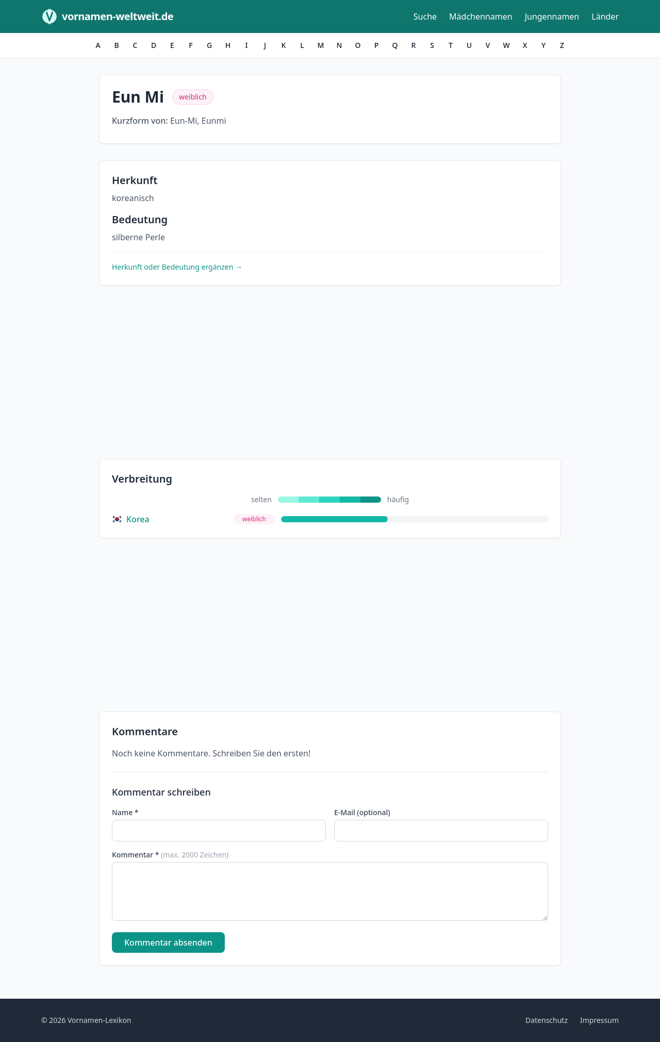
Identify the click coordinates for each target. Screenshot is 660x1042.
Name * (125, 812)
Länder (605, 16)
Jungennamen (552, 16)
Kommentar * (170, 854)
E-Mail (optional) (362, 812)
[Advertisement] (330, 374)
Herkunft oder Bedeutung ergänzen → (177, 267)
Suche (425, 16)
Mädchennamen (481, 16)
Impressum (599, 1020)
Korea (131, 519)
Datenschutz (546, 1020)
